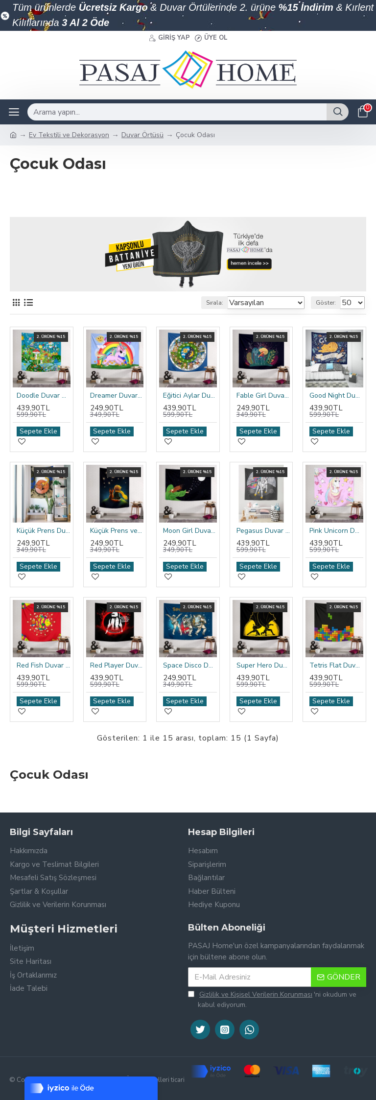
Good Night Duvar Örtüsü (336, 395)
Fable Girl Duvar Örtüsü (263, 395)
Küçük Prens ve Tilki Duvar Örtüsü (117, 530)
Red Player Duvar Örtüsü (117, 665)
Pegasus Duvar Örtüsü (263, 530)
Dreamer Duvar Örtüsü (117, 395)
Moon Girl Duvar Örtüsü (190, 530)
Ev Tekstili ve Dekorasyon (69, 135)
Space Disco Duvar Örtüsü (190, 665)
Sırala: (214, 303)
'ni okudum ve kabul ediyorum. (272, 999)
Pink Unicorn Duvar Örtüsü (336, 530)
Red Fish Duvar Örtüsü (43, 665)
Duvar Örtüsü (142, 135)
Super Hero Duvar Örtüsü (263, 665)
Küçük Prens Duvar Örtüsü (43, 530)
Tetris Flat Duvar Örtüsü (336, 665)
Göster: (326, 303)
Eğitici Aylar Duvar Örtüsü (190, 395)
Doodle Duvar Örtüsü (43, 395)
